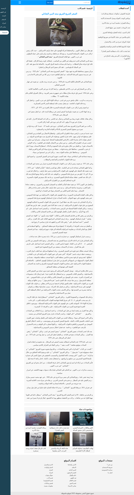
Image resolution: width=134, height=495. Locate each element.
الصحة (40, 470)
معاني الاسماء (61, 486)
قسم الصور (62, 483)
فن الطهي (63, 478)
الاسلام (64, 467)
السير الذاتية (62, 470)
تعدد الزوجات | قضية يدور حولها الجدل (107, 28)
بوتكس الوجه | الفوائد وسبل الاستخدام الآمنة (104, 18)
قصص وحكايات (38, 483)
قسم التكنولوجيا (37, 480)
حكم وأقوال (62, 475)
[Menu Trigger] (9, 2)
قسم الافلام (62, 480)
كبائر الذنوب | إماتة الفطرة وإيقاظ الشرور (105, 32)
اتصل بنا (99, 472)
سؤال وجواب (38, 475)
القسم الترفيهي (61, 472)
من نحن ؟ (99, 464)
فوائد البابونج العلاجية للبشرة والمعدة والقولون (104, 46)
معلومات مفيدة (38, 486)
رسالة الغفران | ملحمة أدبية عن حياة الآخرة (105, 23)
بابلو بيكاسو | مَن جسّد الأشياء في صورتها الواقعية (103, 37)
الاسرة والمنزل (38, 464)
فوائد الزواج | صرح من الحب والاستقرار (106, 42)
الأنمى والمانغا (61, 464)
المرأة (40, 472)
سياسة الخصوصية (96, 470)
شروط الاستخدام (97, 467)
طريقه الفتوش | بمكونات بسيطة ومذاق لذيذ (105, 14)
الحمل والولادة (38, 467)
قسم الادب (71, 8)
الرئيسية (79, 8)
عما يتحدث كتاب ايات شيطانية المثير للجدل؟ (105, 51)
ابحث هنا (39, 2)
